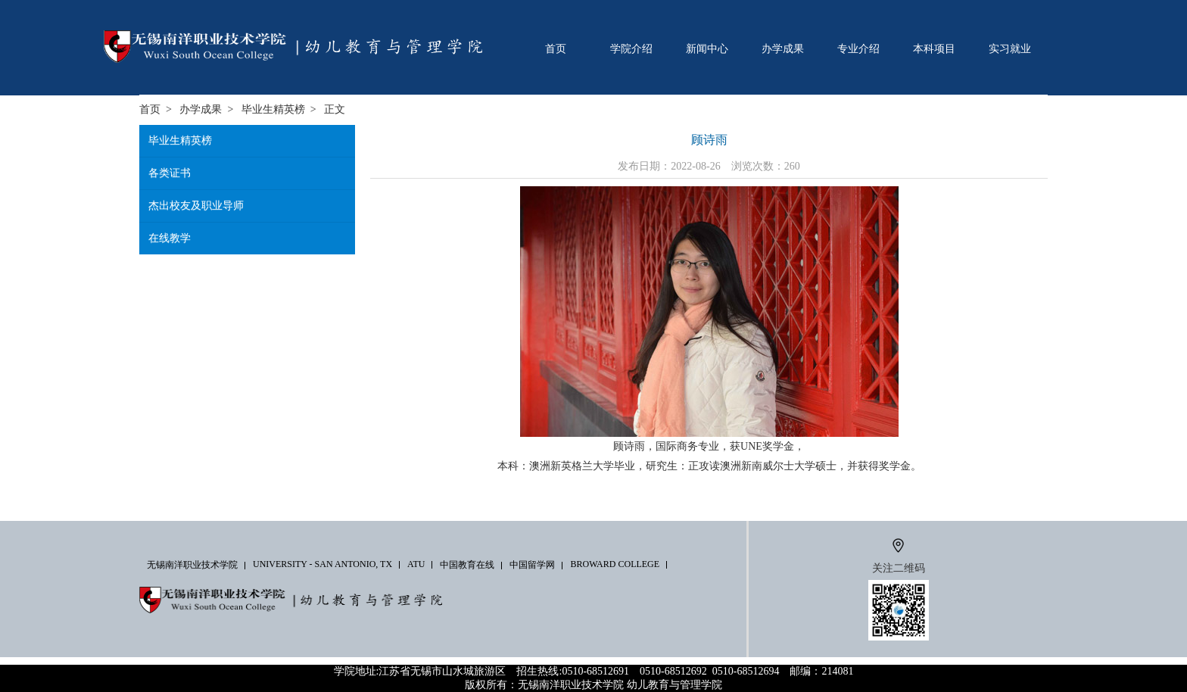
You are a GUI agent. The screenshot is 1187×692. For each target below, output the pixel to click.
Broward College (614, 564)
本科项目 (934, 48)
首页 (555, 48)
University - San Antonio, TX (322, 564)
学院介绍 (631, 48)
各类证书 (169, 173)
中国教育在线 (467, 565)
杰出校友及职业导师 (196, 205)
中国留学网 (532, 565)
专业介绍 (858, 48)
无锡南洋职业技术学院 (192, 565)
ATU (416, 564)
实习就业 (1010, 48)
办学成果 (783, 48)
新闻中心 (707, 48)
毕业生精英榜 (273, 109)
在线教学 (169, 238)
